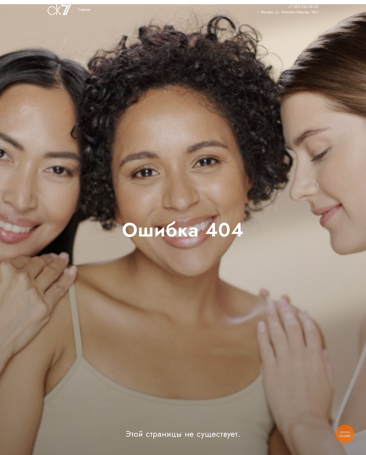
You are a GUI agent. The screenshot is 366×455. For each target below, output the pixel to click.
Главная (84, 9)
